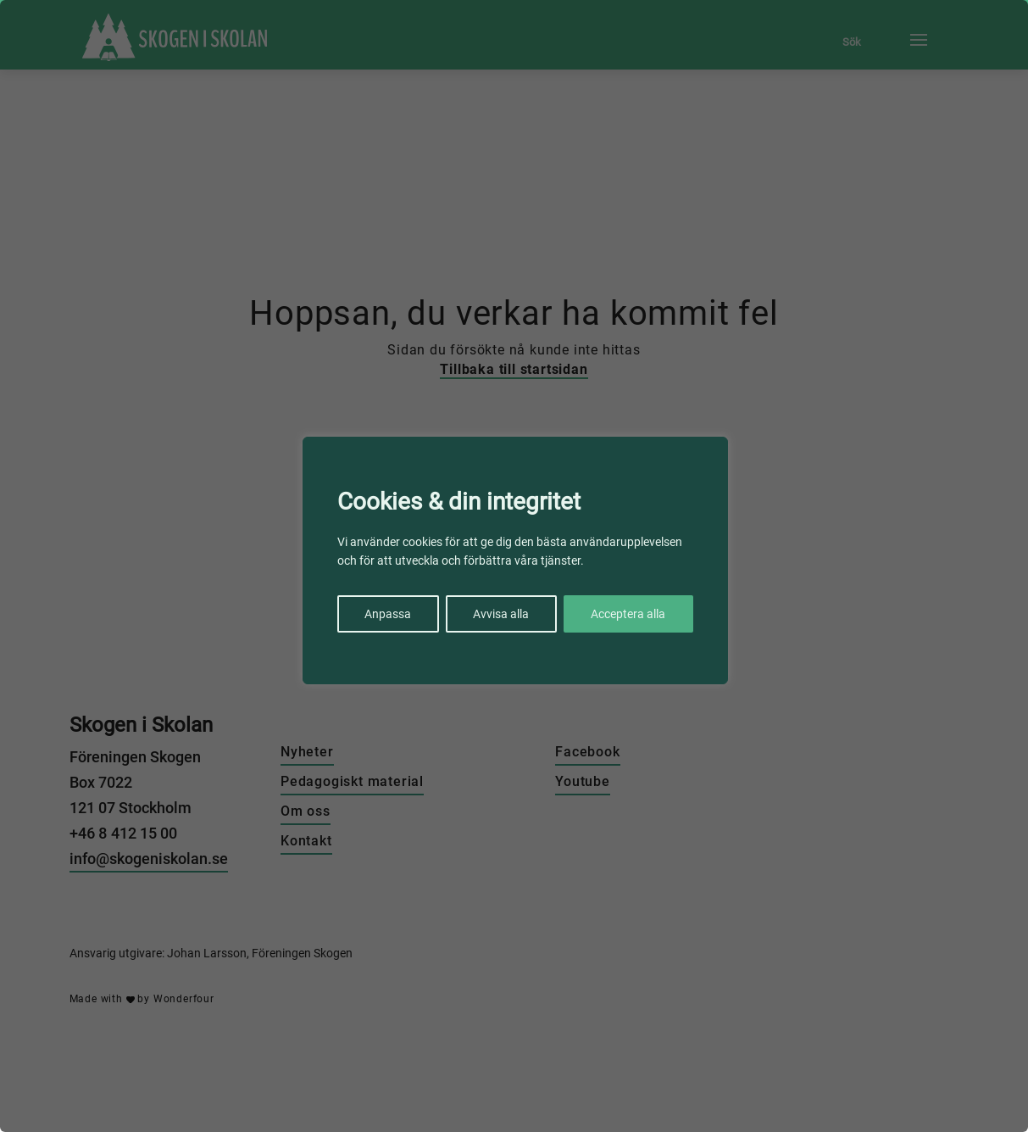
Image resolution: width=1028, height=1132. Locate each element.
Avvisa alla (501, 614)
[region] (514, 566)
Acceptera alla (628, 614)
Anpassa (387, 614)
